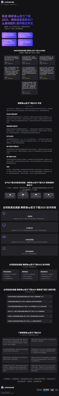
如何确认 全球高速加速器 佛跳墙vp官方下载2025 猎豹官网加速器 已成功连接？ (26, 316)
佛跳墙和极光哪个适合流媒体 (40, 378)
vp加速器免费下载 (15, 378)
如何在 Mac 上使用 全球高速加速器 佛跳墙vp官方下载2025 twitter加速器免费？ (26, 311)
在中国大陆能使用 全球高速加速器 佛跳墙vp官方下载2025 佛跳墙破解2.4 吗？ (26, 296)
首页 (1, 4)
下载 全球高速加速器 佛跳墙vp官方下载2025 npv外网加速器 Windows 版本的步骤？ (27, 306)
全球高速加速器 (6, 4)
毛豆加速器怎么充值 (21, 381)
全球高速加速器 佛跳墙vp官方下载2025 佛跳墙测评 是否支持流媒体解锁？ (25, 301)
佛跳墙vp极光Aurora (51, 378)
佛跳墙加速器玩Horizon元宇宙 (26, 378)
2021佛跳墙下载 (7, 378)
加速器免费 (29, 381)
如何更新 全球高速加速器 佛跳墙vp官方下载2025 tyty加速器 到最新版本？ (25, 321)
